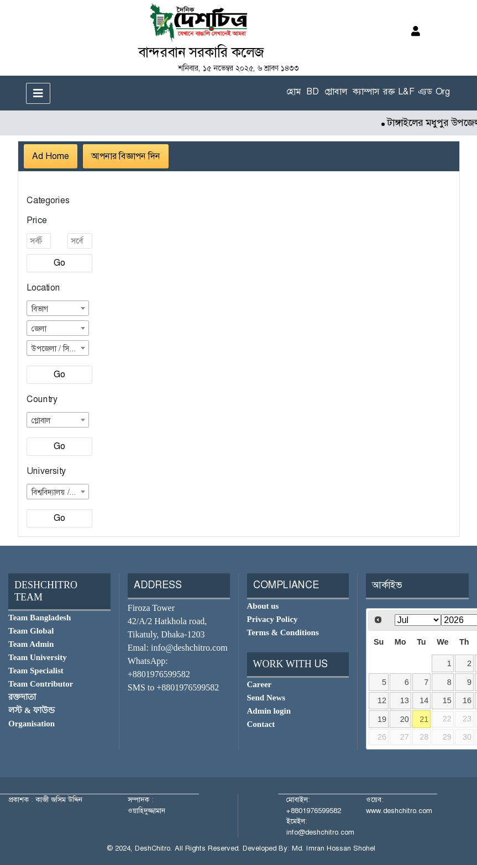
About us (263, 606)
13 (404, 700)
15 (447, 700)
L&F (406, 91)
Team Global (31, 630)
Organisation (31, 723)
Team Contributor (40, 683)
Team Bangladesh (39, 617)
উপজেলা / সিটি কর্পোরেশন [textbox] (60, 349)
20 (404, 719)
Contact (261, 724)
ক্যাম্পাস (366, 91)
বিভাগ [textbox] (40, 309)
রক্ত (389, 91)
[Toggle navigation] (38, 93)
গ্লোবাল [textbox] (41, 420)
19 (382, 719)
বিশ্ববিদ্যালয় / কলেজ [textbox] (60, 492)
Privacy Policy (272, 619)
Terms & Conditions (283, 632)
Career (259, 684)
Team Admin (31, 644)
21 (424, 719)
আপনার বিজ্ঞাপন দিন (125, 156)
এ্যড (425, 91)
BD (312, 91)
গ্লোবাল (335, 91)
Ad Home (50, 156)
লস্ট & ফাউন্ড (31, 710)
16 (467, 700)
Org (443, 91)
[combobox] (58, 308)
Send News (266, 697)
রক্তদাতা (22, 697)
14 (424, 700)
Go (59, 262)
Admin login (269, 710)
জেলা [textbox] (39, 329)
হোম (293, 91)
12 (382, 700)
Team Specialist (36, 670)
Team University (37, 657)
